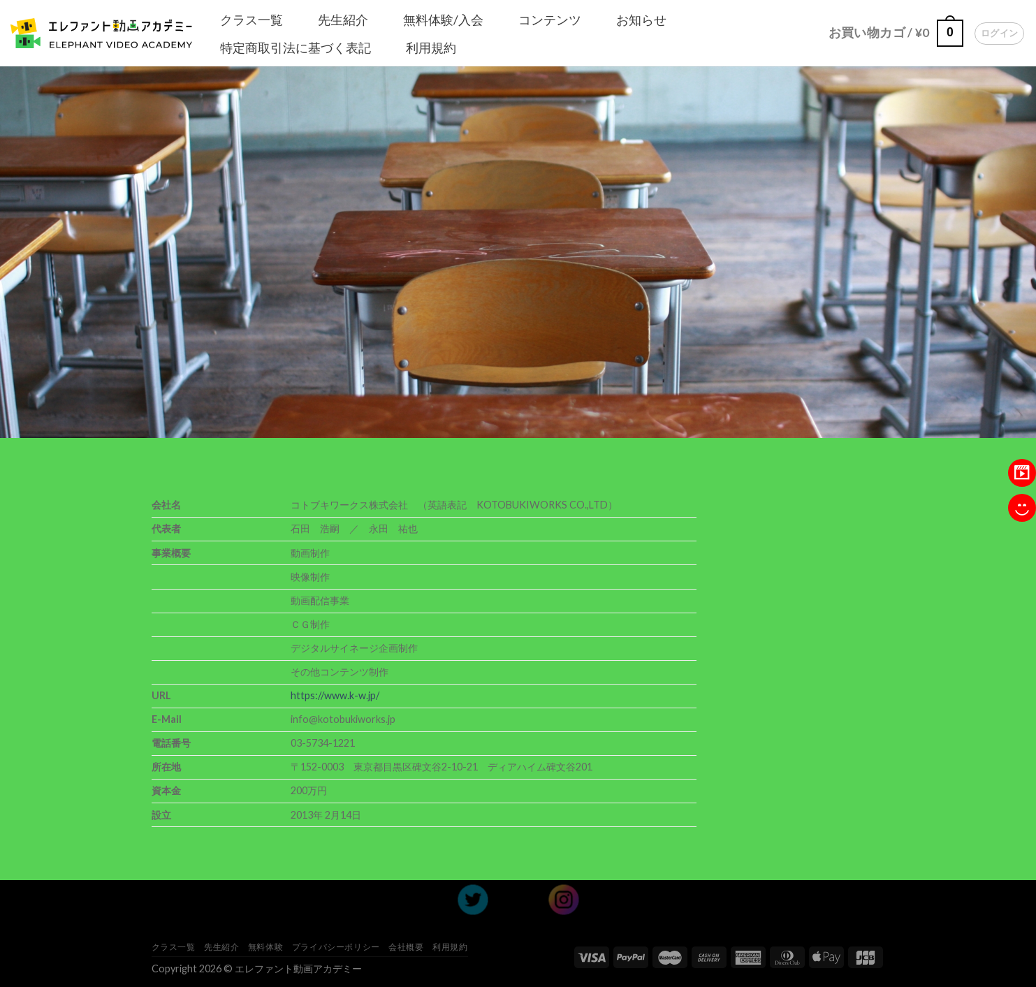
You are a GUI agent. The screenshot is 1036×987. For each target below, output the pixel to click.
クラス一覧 (251, 19)
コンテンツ (549, 19)
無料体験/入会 (443, 19)
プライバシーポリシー (336, 947)
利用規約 (431, 47)
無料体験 (265, 947)
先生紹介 (343, 19)
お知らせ (641, 19)
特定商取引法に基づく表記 (295, 47)
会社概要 (405, 947)
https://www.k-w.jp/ (335, 695)
